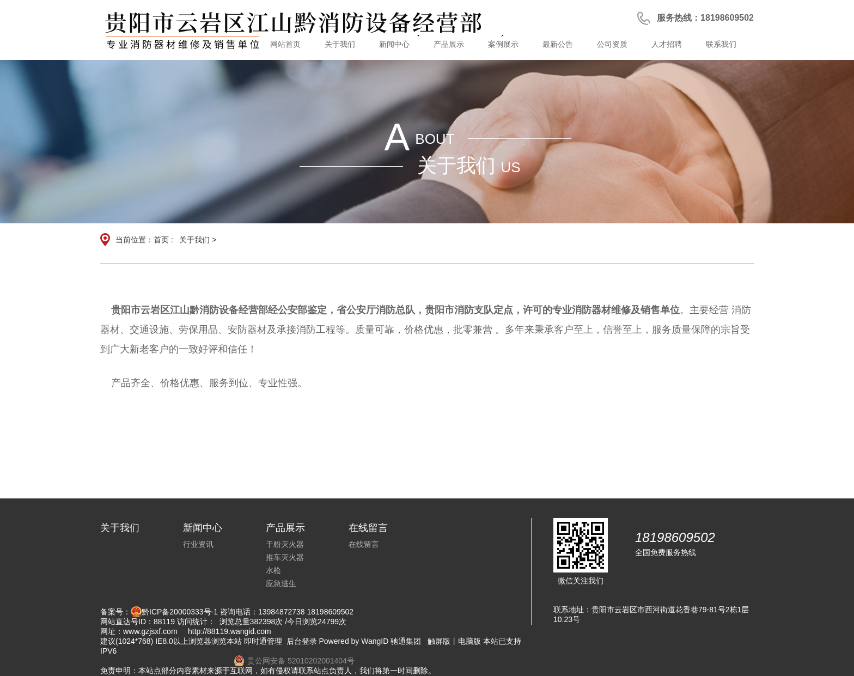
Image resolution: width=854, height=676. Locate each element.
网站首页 (285, 44)
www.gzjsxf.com (150, 631)
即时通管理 (263, 641)
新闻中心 (394, 44)
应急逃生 (281, 583)
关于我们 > (197, 239)
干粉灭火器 (285, 544)
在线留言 (364, 544)
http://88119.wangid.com (229, 631)
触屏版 (439, 641)
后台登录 (301, 641)
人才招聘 (666, 44)
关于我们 (340, 44)
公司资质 (612, 44)
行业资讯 (198, 544)
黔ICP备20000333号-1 (180, 611)
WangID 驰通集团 (391, 641)
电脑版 (469, 641)
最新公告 (557, 44)
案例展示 (503, 44)
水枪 (273, 570)
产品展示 (449, 44)
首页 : (164, 239)
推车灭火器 (285, 557)
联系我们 (721, 44)
